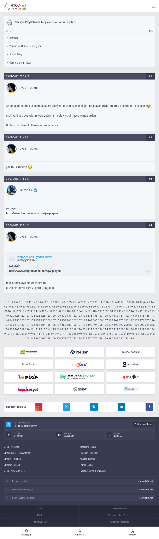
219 (74, 329)
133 (79, 315)
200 (126, 324)
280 (110, 338)
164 (90, 320)
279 (105, 338)
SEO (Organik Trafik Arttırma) (17, 453)
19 (59, 302)
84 (149, 306)
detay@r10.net (146, 498)
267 (43, 338)
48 (16, 306)
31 (104, 302)
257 (121, 333)
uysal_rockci (28, 87)
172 (131, 320)
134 (84, 315)
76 (120, 306)
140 (116, 315)
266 (38, 338)
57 (50, 306)
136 (95, 315)
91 (24, 311)
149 (12, 320)
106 (90, 311)
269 (53, 338)
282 (121, 338)
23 (74, 302)
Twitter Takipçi (86, 465)
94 (35, 311)
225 (105, 329)
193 (90, 324)
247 (69, 333)
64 (75, 306)
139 (110, 315)
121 (17, 315)
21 (67, 302)
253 (100, 333)
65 (79, 306)
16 (48, 302)
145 (142, 315)
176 (152, 320)
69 (94, 306)
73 (109, 306)
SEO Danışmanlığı (12, 465)
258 (126, 333)
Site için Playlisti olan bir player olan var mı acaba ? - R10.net (15, 6)
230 (131, 329)
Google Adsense (11, 447)
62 (68, 306)
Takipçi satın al (131, 351)
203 (142, 324)
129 (58, 315)
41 (141, 302)
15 (45, 302)
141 (121, 315)
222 (90, 329)
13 (37, 302)
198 (116, 324)
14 (41, 302)
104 (79, 311)
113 (126, 311)
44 (152, 302)
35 (118, 302)
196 (105, 324)
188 (64, 324)
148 (6, 320)
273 (74, 338)
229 (126, 329)
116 (142, 311)
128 (53, 315)
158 (58, 320)
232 (142, 329)
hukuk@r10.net (146, 489)
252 (95, 333)
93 (32, 311)
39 (133, 302)
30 (100, 302)
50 (24, 306)
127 (48, 315)
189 (69, 324)
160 (69, 320)
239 (27, 333)
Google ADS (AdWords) (14, 471)
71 (101, 306)
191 (79, 324)
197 (110, 324)
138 (105, 315)
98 (50, 311)
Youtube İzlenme (87, 459)
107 (95, 311)
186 (53, 324)
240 (32, 333)
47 (12, 306)
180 (22, 324)
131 (69, 315)
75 (116, 306)
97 (46, 311)
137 (100, 315)
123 (27, 315)
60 (61, 306)
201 (131, 324)
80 (135, 306)
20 (63, 302)
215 (53, 329)
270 (58, 338)
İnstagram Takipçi (88, 447)
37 (126, 302)
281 (116, 338)
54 (38, 306)
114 (131, 311)
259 (131, 333)
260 (137, 333)
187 (58, 324)
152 (27, 320)
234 (152, 329)
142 (126, 315)
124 (32, 315)
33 (111, 302)
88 (13, 311)
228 (121, 329)
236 (12, 333)
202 (137, 324)
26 (85, 302)
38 (130, 302)
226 (110, 329)
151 (22, 320)
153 (32, 320)
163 (84, 320)
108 (100, 311)
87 (9, 311)
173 (137, 320)
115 (136, 311)
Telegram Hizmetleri (89, 453)
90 (20, 311)
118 (152, 311)
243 (48, 333)
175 (147, 320)
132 (74, 315)
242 (43, 333)
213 (43, 329)
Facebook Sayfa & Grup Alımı (93, 471)
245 (58, 333)
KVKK (39, 515)
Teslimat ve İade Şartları (119, 515)
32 (107, 302)
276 (90, 338)
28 (93, 302)
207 (12, 329)
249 (79, 333)
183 (38, 324)
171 (126, 320)
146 (147, 315)
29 (96, 302)
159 (64, 320)
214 (48, 329)
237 (17, 333)
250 (84, 333)
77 (123, 306)
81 (138, 306)
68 (90, 306)
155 (43, 320)
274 (79, 338)
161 (74, 320)
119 (6, 315)
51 (27, 306)
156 (48, 320)
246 (64, 333)
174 (142, 320)
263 (152, 333)
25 (81, 302)
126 (43, 315)
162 (79, 320)
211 (32, 329)
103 (74, 311)
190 (74, 324)
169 (116, 320)
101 (63, 311)
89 (17, 311)
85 (153, 306)
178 (12, 324)
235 (6, 333)
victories (25, 190)
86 (6, 311)
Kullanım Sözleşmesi (119, 522)
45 (5, 306)
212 (38, 329)
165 (95, 320)
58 (53, 306)
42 (144, 302)
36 (122, 302)
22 (70, 302)
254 (105, 333)
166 (100, 320)
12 (33, 302)
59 (57, 306)
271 (64, 338)
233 (147, 329)
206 (6, 329)
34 (115, 302)
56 (46, 306)
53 (35, 306)
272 (69, 338)
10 (26, 302)
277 (95, 338)
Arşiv (39, 509)
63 (72, 306)
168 (110, 320)
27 (89, 302)
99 (54, 311)
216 (58, 329)
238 (22, 333)
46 (9, 306)
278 (100, 338)
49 (20, 306)
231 (137, 329)
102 (69, 311)
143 (131, 315)
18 (56, 302)
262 (147, 333)
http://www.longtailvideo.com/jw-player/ (32, 213)
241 (38, 333)
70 (98, 306)
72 (105, 306)
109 (105, 311)
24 (78, 302)
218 (69, 329)
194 (95, 324)
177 (6, 324)
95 (39, 311)
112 (121, 311)
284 (131, 338)
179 (17, 324)
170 (121, 320)
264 (27, 338)
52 (31, 306)
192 (84, 324)
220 (79, 329)
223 (95, 329)
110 (110, 311)
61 (64, 306)
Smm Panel (28, 364)
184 (43, 324)
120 (12, 315)
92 (28, 311)
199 (121, 324)
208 (17, 329)
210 (27, 329)
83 (146, 306)
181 (27, 324)
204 (147, 324)
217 (64, 329)
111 (115, 311)
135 (90, 315)
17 (52, 302)
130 (64, 315)
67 (86, 306)
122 (22, 315)
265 (32, 338)
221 (84, 329)
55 (42, 306)
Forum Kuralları (40, 522)
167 (105, 320)
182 (32, 324)
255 (110, 333)
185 (48, 324)
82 (142, 306)
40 (137, 302)
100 (58, 311)
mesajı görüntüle (26, 260)
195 (100, 324)
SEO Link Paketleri (12, 459)
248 (74, 333)
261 (142, 333)
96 (43, 311)
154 (38, 320)
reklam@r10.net (145, 481)
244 (53, 333)
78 (127, 306)
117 (147, 311)
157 (53, 320)
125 (38, 315)
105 (84, 311)
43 (148, 302)
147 (152, 315)
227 (116, 329)
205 (152, 324)
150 (17, 320)
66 (83, 306)
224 (100, 329)
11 (30, 302)
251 (90, 333)
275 (84, 338)
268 (48, 338)
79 (131, 306)
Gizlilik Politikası (119, 509)
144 (137, 315)
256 (116, 333)
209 (22, 329)
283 (126, 338)
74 (112, 306)
